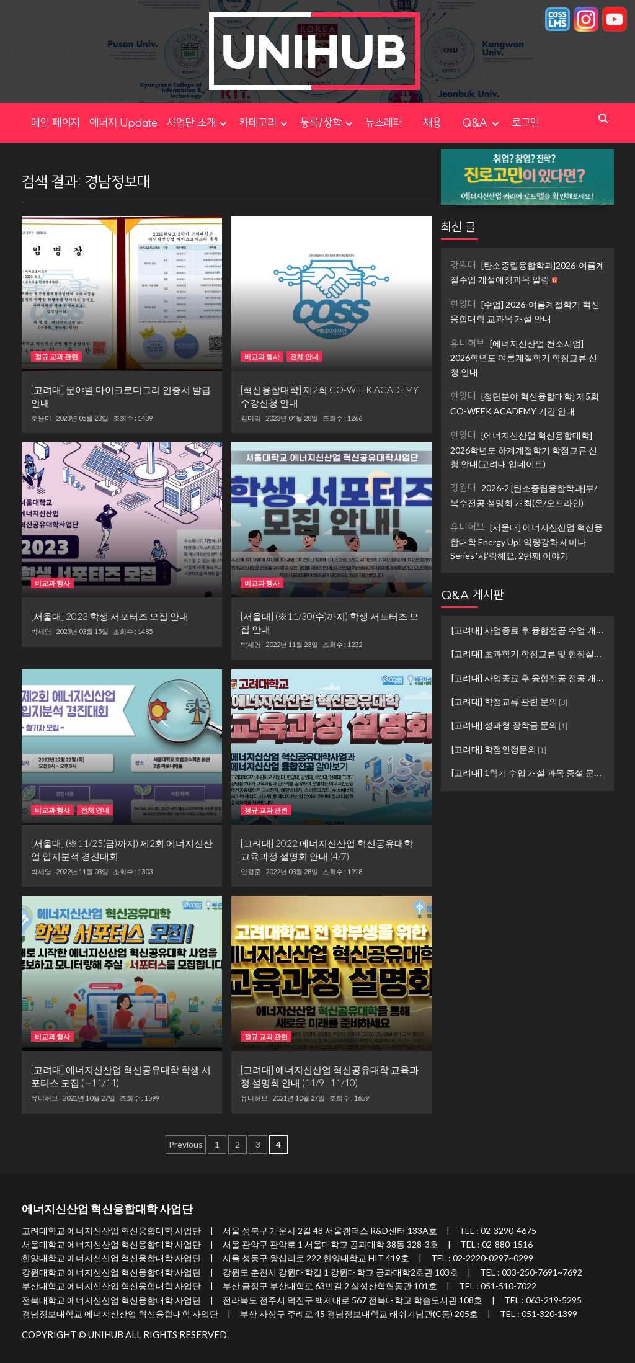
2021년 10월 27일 (89, 1098)
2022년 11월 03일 (82, 871)
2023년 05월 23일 (82, 418)
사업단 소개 (198, 122)
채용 (442, 122)
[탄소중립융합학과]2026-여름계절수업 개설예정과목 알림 (527, 272)
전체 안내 (304, 356)
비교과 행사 (262, 356)
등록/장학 (328, 122)
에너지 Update (123, 122)
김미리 (251, 418)
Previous (186, 1144)
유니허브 (44, 1098)
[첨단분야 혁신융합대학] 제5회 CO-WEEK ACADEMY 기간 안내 (524, 403)
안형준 (251, 871)
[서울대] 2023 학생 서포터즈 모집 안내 (110, 616)
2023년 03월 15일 (82, 631)
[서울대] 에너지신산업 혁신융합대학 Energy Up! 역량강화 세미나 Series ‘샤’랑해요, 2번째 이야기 (526, 541)
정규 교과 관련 (56, 356)
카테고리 (265, 122)
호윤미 (41, 418)
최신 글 (458, 227)
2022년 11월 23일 (291, 644)
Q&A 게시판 (472, 594)
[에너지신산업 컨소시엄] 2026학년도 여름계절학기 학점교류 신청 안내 (523, 357)
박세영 (41, 631)
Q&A (482, 122)
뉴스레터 (383, 122)
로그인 (526, 122)
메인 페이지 (55, 122)
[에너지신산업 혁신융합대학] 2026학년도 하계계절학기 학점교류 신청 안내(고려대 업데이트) (523, 449)
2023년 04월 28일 (291, 418)
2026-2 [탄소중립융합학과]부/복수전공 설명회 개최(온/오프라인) (523, 494)
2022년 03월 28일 (291, 871)
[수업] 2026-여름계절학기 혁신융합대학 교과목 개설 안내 (525, 311)
